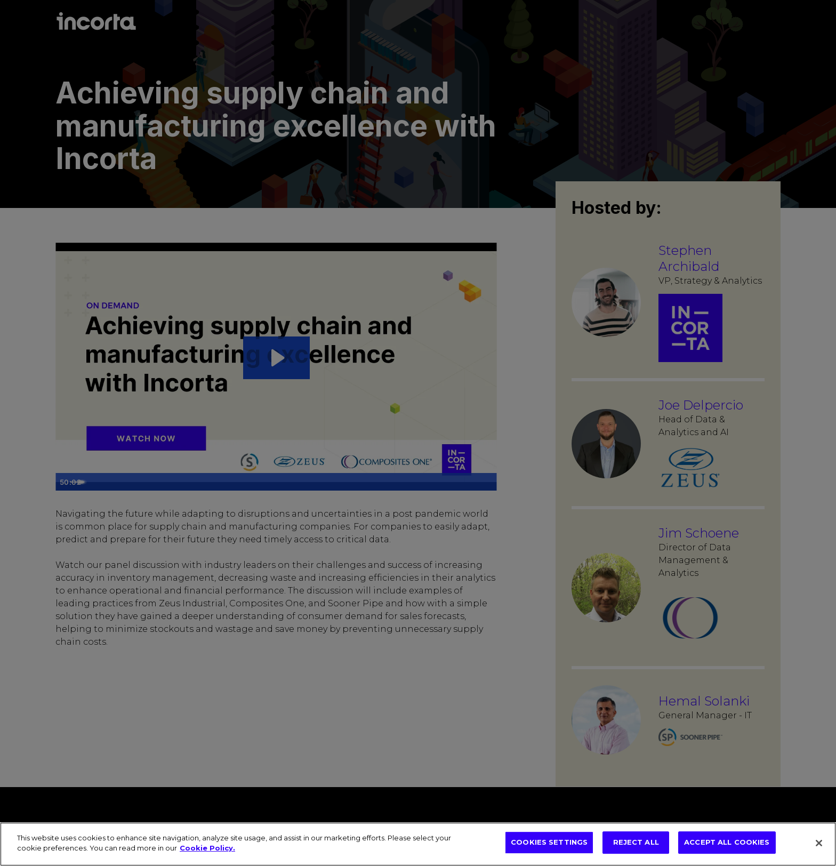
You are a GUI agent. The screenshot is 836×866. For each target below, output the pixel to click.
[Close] (819, 843)
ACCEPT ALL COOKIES (726, 843)
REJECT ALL (636, 843)
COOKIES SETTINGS (549, 843)
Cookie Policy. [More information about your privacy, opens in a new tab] (207, 848)
